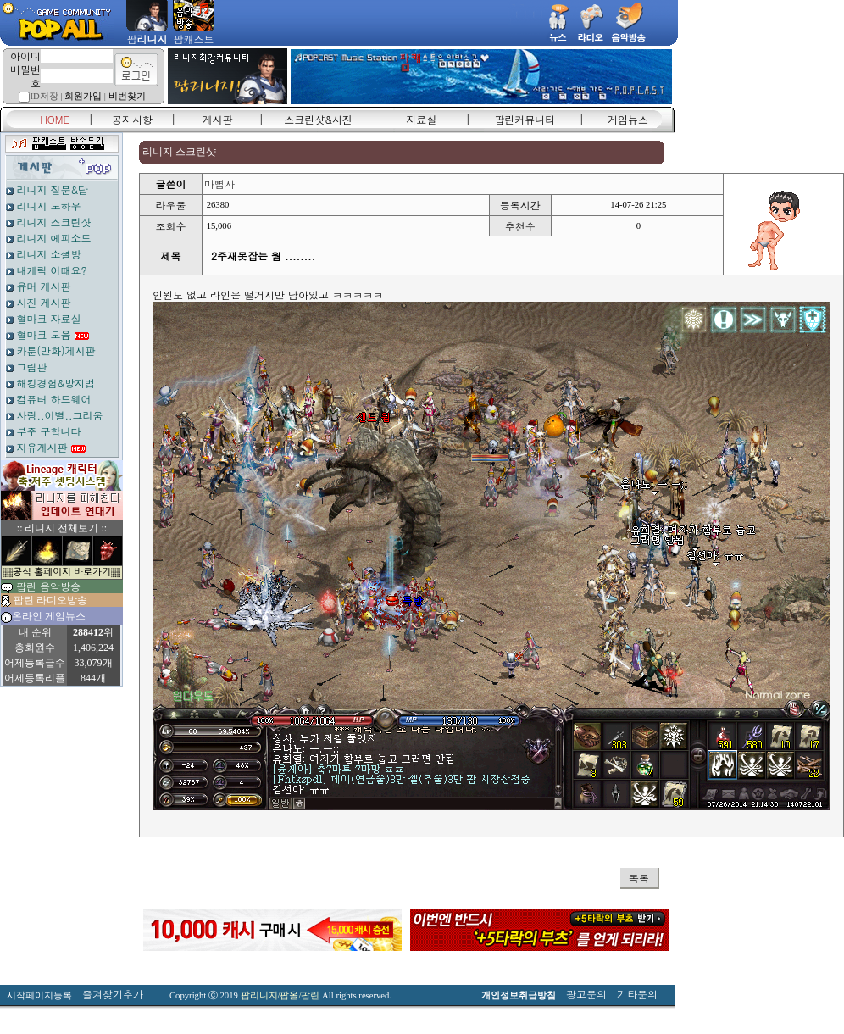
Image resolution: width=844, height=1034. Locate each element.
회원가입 (83, 96)
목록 (639, 877)
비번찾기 (127, 96)
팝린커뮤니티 (524, 119)
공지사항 (132, 119)
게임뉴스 (628, 119)
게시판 (218, 119)
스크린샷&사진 (318, 119)
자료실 (421, 119)
